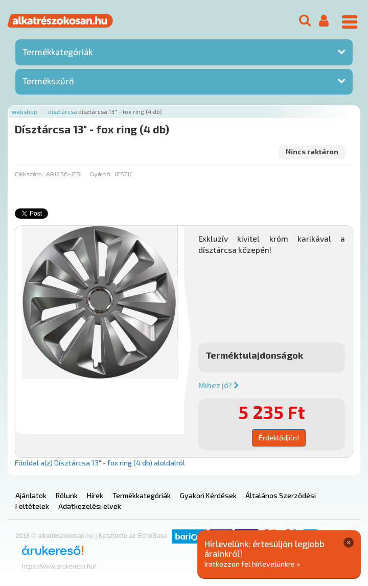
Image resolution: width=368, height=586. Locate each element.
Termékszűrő (48, 81)
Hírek (95, 495)
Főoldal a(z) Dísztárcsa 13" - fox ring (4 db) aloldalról (100, 462)
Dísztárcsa (62, 111)
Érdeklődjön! (279, 437)
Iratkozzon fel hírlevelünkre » (252, 563)
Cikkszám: (29, 174)
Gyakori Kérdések (208, 495)
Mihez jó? (218, 385)
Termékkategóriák (57, 51)
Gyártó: (101, 174)
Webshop (24, 111)
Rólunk (67, 495)
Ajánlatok (31, 495)
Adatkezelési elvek (89, 506)
